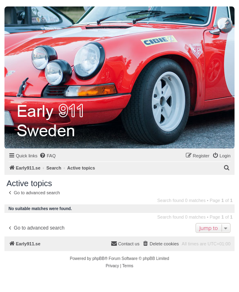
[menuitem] (47, 156)
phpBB (99, 258)
